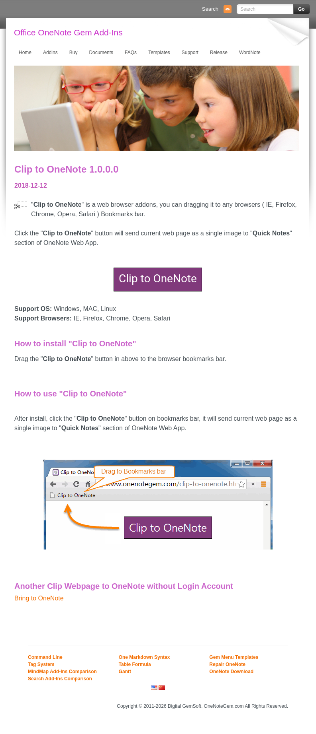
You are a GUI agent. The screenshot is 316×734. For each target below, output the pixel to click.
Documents (101, 52)
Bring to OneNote (39, 598)
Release (219, 52)
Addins (50, 52)
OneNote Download (231, 671)
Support (190, 52)
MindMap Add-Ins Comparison (62, 671)
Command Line (45, 657)
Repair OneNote (227, 664)
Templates (159, 52)
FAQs (131, 52)
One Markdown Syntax (144, 657)
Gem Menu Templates (233, 657)
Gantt (125, 671)
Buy (73, 52)
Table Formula (135, 664)
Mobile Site (278, 695)
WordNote (250, 52)
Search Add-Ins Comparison (60, 679)
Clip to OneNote (158, 278)
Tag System (41, 664)
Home (25, 52)
